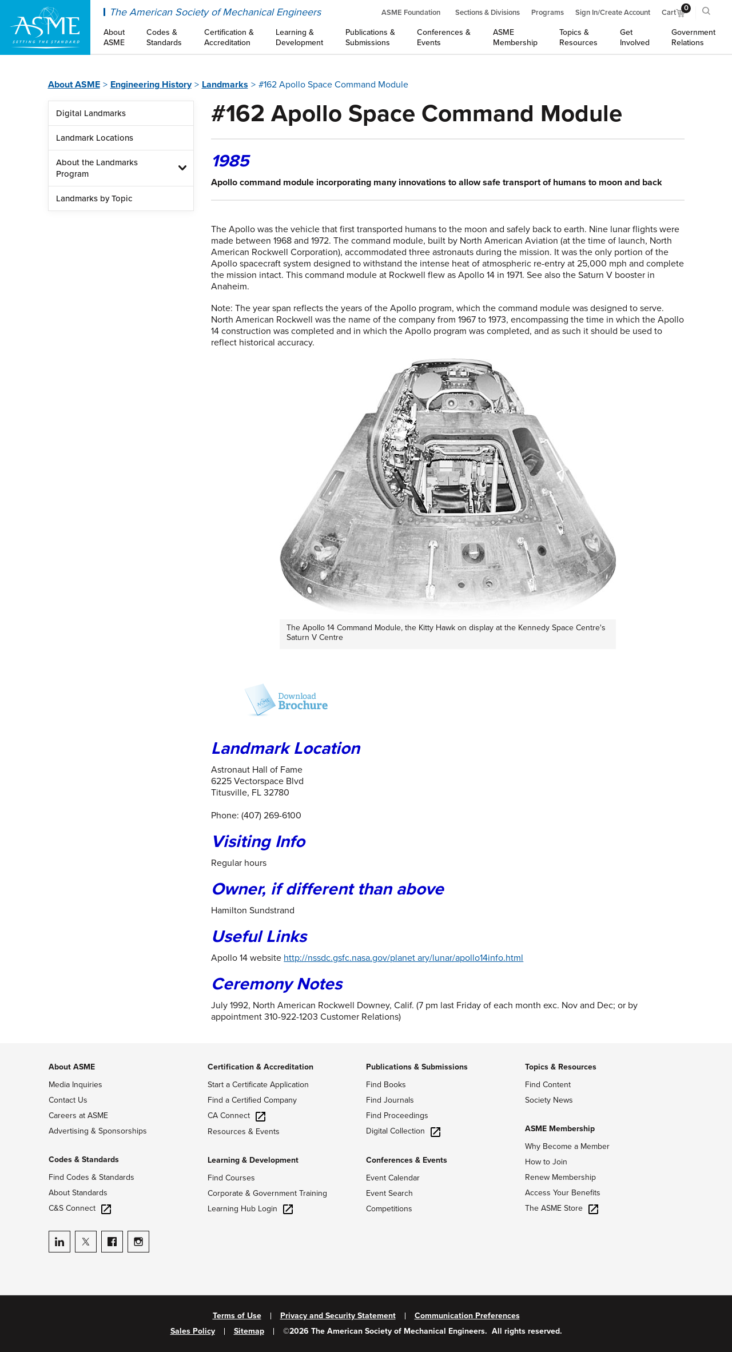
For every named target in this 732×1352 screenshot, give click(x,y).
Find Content (548, 1084)
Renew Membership (560, 1177)
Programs (547, 12)
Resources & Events (244, 1131)
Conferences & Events (406, 1160)
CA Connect (236, 1115)
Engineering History (151, 84)
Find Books (386, 1084)
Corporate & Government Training (267, 1193)
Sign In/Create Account (612, 12)
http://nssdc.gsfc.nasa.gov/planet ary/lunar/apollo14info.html (403, 958)
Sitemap (249, 1331)
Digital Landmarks (91, 113)
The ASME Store (561, 1208)
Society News (549, 1100)
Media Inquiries (75, 1084)
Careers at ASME (78, 1115)
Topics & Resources (560, 1067)
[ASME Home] (45, 27)
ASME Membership (560, 1129)
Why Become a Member (567, 1146)
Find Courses (231, 1178)
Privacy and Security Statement (338, 1316)
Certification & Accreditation (260, 1067)
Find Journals (390, 1100)
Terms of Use (237, 1316)
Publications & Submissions (417, 1067)
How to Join (546, 1162)
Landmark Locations (94, 138)
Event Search (389, 1193)
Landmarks (225, 84)
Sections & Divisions (487, 12)
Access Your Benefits (562, 1193)
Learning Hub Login (250, 1209)
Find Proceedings (397, 1115)
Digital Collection (403, 1131)
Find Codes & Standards (91, 1177)
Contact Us (68, 1100)
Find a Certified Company (252, 1100)
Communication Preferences (467, 1316)
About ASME (74, 84)
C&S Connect (80, 1208)
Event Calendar (393, 1178)
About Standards (78, 1193)
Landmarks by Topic (94, 198)
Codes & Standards (84, 1159)
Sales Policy (192, 1331)
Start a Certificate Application (258, 1084)
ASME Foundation (410, 12)
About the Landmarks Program (97, 168)
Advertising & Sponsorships (98, 1131)
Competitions (389, 1209)
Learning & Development (253, 1160)
